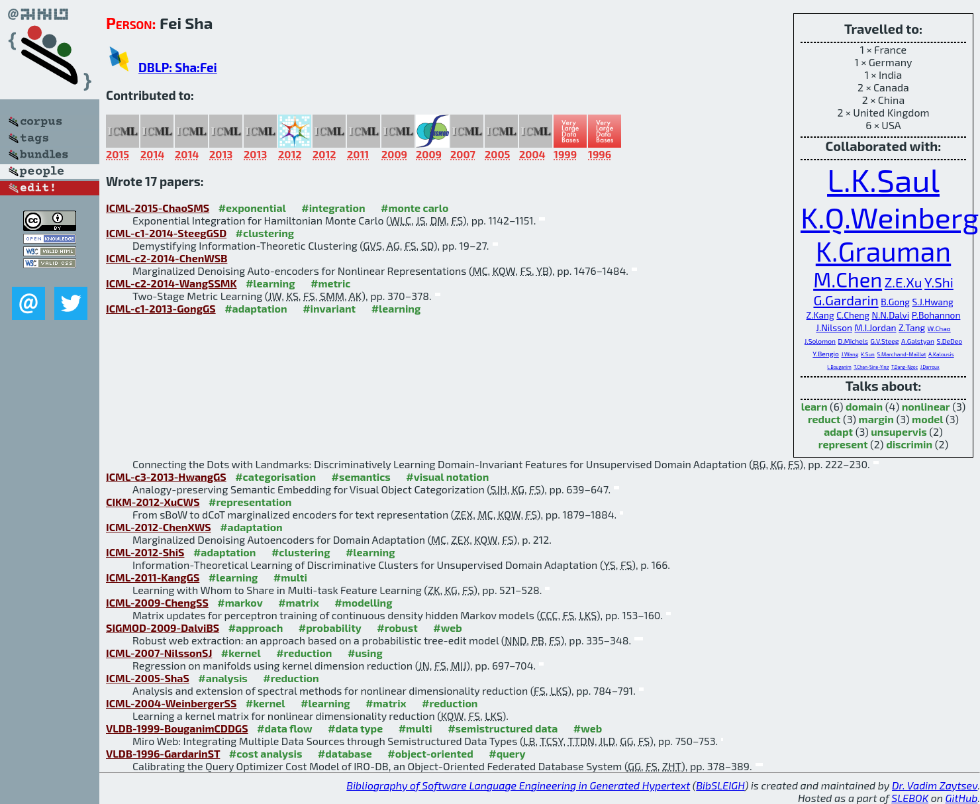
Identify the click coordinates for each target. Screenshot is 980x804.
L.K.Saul (883, 179)
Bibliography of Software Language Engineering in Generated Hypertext (518, 785)
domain (864, 406)
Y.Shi (939, 282)
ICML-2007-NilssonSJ (159, 652)
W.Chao (939, 328)
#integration (333, 207)
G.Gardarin (845, 299)
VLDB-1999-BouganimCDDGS (177, 728)
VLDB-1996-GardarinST (163, 753)
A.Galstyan (917, 341)
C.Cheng (852, 315)
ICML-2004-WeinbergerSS (171, 703)
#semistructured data (503, 728)
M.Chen (847, 279)
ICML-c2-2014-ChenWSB (166, 258)
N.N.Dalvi (891, 315)
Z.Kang (820, 315)
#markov (239, 602)
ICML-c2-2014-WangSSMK (171, 283)
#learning (270, 283)
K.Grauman (883, 250)
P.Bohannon (936, 315)
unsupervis (899, 431)
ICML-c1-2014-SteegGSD (166, 232)
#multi (290, 577)
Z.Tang (912, 327)
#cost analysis (266, 753)
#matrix (298, 602)
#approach (255, 627)
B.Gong (895, 301)
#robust (397, 627)
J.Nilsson (834, 327)
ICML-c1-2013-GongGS (161, 308)
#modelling (363, 602)
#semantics (360, 476)
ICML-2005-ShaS (147, 678)
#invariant (329, 308)
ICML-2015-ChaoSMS (157, 207)
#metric (330, 283)
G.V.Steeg (885, 341)
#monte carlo (414, 207)
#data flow (284, 728)
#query (507, 753)
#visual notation (447, 476)
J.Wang (849, 354)
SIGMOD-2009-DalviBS (162, 627)
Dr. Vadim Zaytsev (934, 785)
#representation (250, 501)
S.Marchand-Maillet (901, 354)
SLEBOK (909, 797)
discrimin (909, 444)
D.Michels (853, 341)
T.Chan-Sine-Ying (871, 367)
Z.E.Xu (903, 282)
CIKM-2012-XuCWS (153, 501)
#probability (330, 627)
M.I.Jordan (876, 327)
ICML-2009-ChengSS (157, 602)
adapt (838, 431)
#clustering (265, 232)
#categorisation (275, 476)
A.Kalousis (941, 354)
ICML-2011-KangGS (152, 577)
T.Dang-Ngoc (904, 367)
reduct (824, 419)
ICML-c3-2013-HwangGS (166, 476)
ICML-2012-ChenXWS (158, 527)
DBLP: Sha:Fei (177, 67)
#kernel (241, 652)
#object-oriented (430, 753)
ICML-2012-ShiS (145, 552)
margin (876, 419)
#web (447, 627)
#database (345, 753)
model (927, 419)
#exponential (252, 207)
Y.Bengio (825, 354)
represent (843, 444)
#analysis (223, 678)
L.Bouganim (839, 367)
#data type (355, 728)
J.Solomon (820, 341)
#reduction (304, 652)
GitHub (962, 797)
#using (365, 652)
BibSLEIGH (720, 785)
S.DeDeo (950, 341)
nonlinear (926, 406)
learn (814, 406)
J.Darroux (930, 367)
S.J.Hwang (932, 301)
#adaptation (255, 308)
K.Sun (868, 354)
